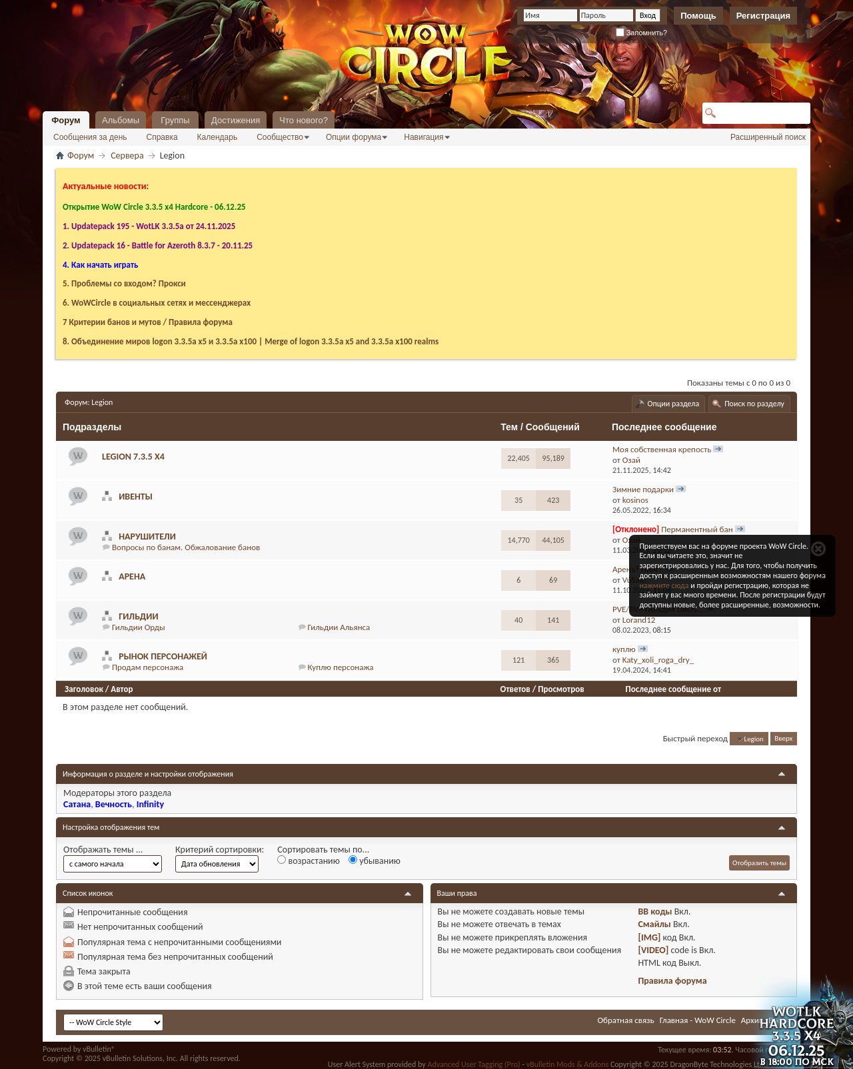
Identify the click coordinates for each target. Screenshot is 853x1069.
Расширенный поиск (768, 137)
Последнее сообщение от (673, 689)
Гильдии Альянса (339, 627)
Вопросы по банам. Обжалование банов (186, 547)
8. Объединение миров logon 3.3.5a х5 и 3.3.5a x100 (160, 341)
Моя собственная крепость (661, 449)
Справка (162, 137)
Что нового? (303, 120)
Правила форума (672, 980)
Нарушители (147, 536)
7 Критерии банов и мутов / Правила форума (148, 322)
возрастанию (308, 861)
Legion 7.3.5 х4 (133, 456)
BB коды (655, 911)
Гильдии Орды (138, 627)
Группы (175, 120)
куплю (624, 649)
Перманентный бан (696, 529)
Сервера (127, 155)
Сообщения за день (90, 137)
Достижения (235, 120)
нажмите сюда (663, 585)
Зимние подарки (643, 489)
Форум (65, 120)
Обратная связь (625, 1020)
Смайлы (654, 924)
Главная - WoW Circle (698, 1020)
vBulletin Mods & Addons (567, 1064)
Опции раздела (674, 403)
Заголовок (84, 689)
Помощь (698, 16)
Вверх (783, 739)
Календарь (217, 137)
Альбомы (120, 120)
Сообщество (280, 137)
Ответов (515, 689)
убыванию (375, 861)
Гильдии (138, 616)
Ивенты (136, 496)
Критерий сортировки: (219, 849)
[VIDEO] (653, 950)
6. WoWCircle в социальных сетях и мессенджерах (157, 303)
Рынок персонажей (163, 656)
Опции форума (353, 137)
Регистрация (763, 16)
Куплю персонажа (341, 667)
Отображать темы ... (103, 849)
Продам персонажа (147, 667)
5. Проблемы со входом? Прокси (124, 283)
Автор (122, 689)
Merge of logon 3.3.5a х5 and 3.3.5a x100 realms (351, 341)
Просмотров (561, 689)
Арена (132, 576)
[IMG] (649, 937)
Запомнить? (642, 33)
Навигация (423, 137)
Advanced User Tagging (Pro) (473, 1064)
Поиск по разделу (754, 403)
